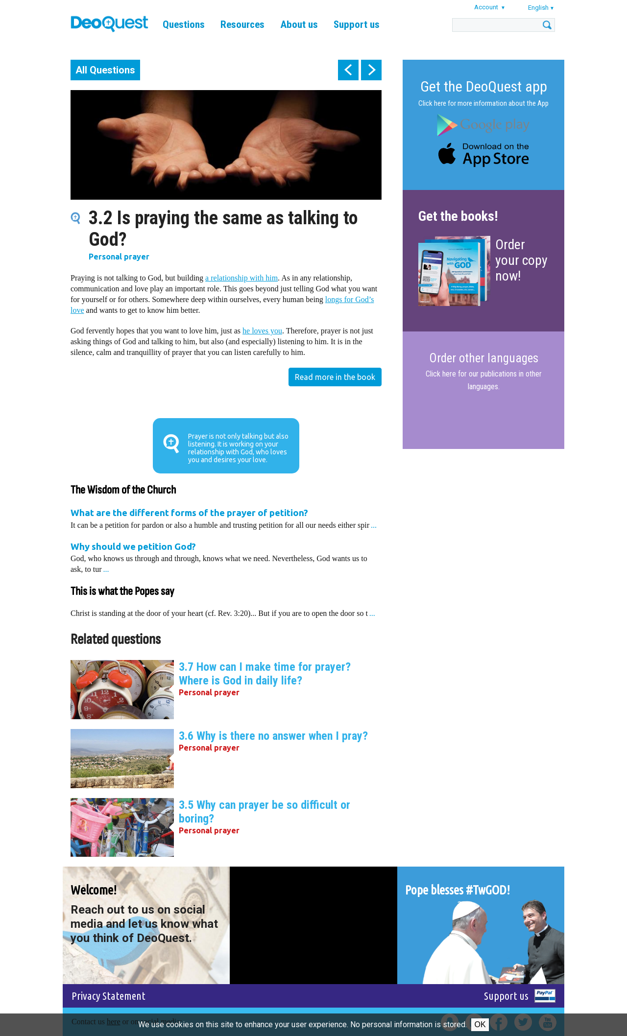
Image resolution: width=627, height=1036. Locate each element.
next (371, 70)
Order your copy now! (521, 260)
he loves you (262, 331)
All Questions (105, 70)
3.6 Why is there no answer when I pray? (273, 736)
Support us (357, 24)
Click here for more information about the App (483, 103)
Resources (242, 24)
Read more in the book (335, 377)
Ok (479, 1024)
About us (299, 24)
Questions (184, 24)
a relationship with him (241, 278)
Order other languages (483, 358)
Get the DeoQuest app (483, 86)
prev (348, 70)
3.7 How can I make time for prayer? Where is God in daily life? (265, 673)
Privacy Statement (108, 995)
